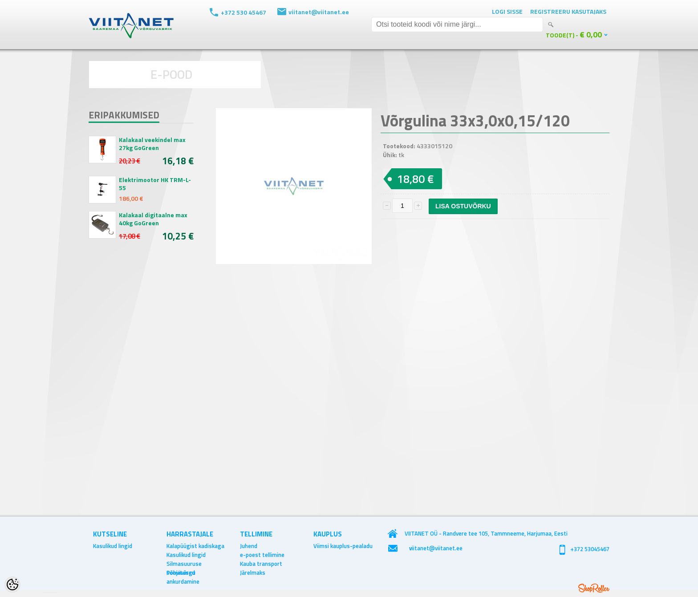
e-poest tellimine (262, 554)
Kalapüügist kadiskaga (195, 545)
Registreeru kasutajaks (568, 11)
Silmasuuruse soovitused (184, 563)
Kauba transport (261, 563)
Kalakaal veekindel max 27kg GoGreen (152, 144)
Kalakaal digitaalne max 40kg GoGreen (153, 219)
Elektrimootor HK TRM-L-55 (155, 184)
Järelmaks (252, 572)
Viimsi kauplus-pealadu (343, 545)
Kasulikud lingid (112, 545)
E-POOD (171, 74)
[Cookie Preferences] (12, 585)
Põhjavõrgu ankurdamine (182, 572)
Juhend (248, 545)
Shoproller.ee (593, 588)
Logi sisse (507, 11)
